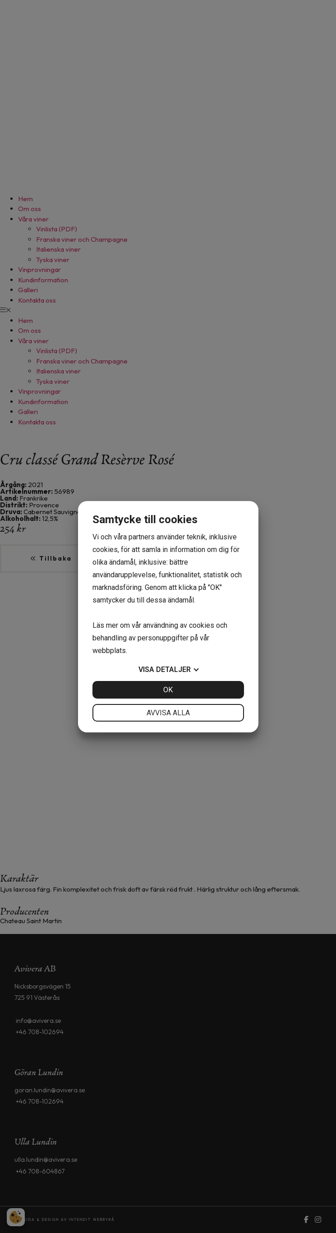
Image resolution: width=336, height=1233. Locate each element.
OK (168, 690)
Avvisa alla (168, 713)
